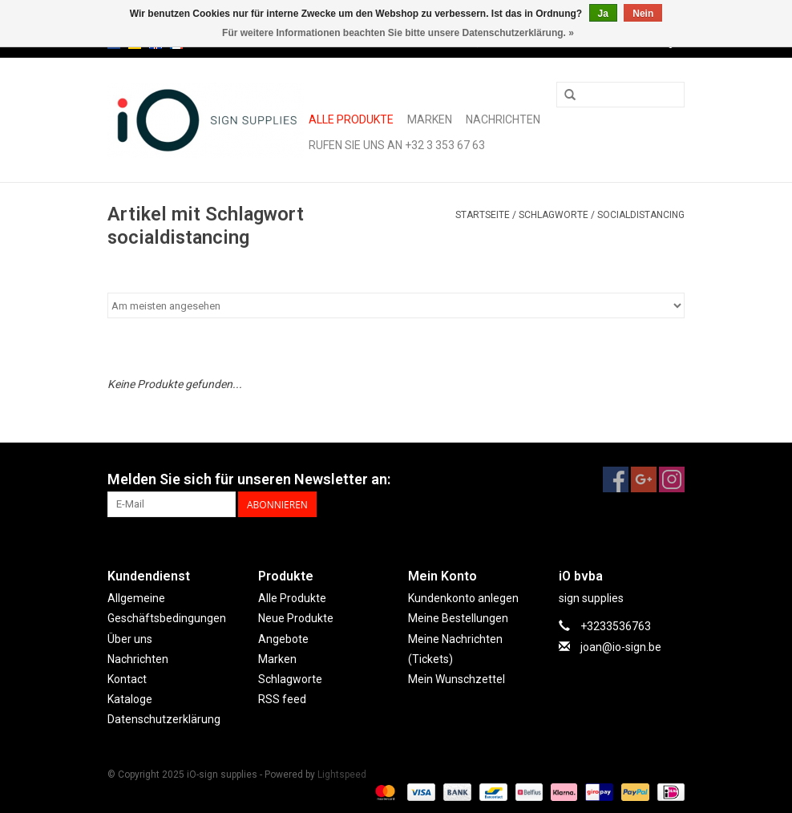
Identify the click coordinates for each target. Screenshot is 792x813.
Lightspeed (341, 774)
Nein (642, 13)
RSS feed (282, 699)
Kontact (127, 679)
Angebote (283, 639)
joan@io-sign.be (620, 647)
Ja (603, 13)
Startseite (482, 214)
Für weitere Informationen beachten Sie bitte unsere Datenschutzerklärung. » (398, 32)
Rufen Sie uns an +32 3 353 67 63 (397, 145)
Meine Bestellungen (458, 618)
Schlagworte (553, 214)
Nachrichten (503, 119)
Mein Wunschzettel (456, 679)
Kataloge (129, 699)
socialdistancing (641, 214)
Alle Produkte (351, 119)
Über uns (129, 639)
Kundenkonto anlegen (463, 598)
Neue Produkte (295, 618)
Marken (429, 119)
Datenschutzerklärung (163, 719)
